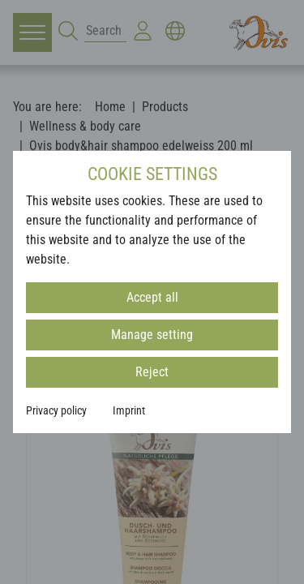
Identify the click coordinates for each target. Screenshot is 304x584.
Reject (152, 372)
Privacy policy (56, 410)
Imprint (129, 410)
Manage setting (152, 334)
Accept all (152, 297)
